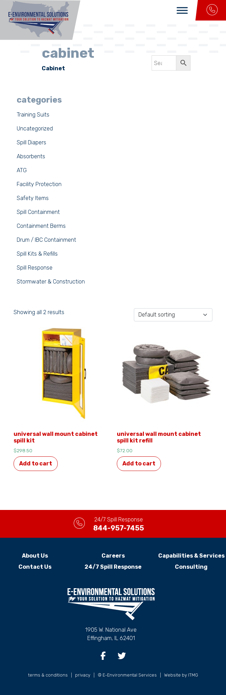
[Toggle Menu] (182, 10)
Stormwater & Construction (51, 281)
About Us (35, 555)
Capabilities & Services (191, 555)
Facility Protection (39, 184)
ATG (22, 170)
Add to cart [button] (35, 463)
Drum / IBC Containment (46, 240)
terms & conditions (48, 675)
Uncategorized (35, 128)
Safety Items (33, 198)
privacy (82, 675)
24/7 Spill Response (113, 567)
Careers (113, 555)
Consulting (191, 567)
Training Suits (33, 114)
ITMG (193, 675)
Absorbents (31, 156)
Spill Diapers (31, 142)
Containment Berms (41, 226)
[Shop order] (173, 314)
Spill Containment (38, 212)
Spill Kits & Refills (37, 253)
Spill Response (35, 267)
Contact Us (34, 567)
